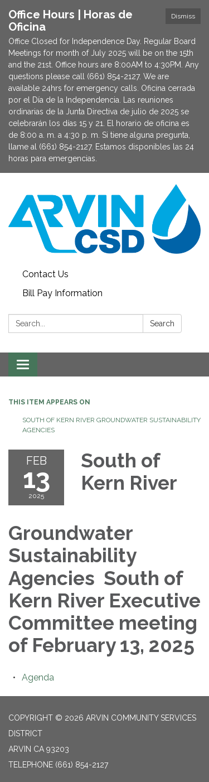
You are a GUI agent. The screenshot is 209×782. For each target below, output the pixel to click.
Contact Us (45, 274)
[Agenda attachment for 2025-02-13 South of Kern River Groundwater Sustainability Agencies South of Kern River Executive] (38, 677)
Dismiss (183, 16)
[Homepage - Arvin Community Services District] (104, 219)
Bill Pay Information (62, 293)
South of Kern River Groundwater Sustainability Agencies (111, 425)
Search (162, 323)
